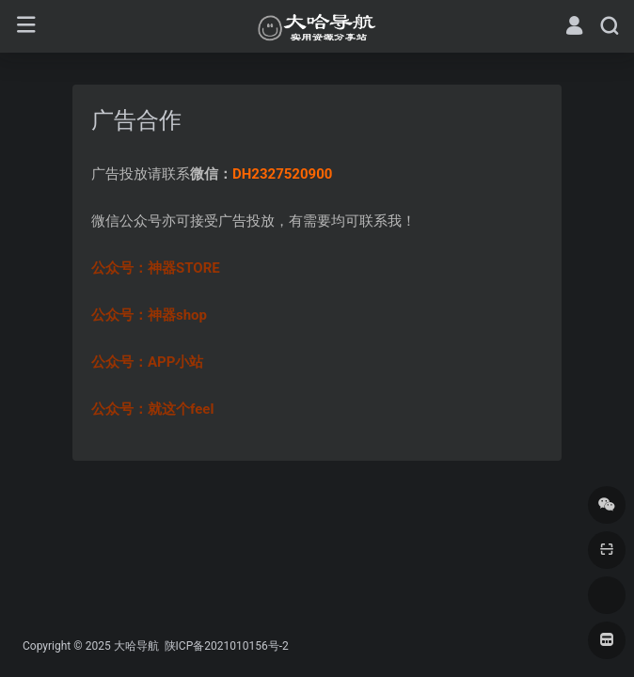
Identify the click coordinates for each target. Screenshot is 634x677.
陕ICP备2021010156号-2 (225, 646)
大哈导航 (136, 646)
